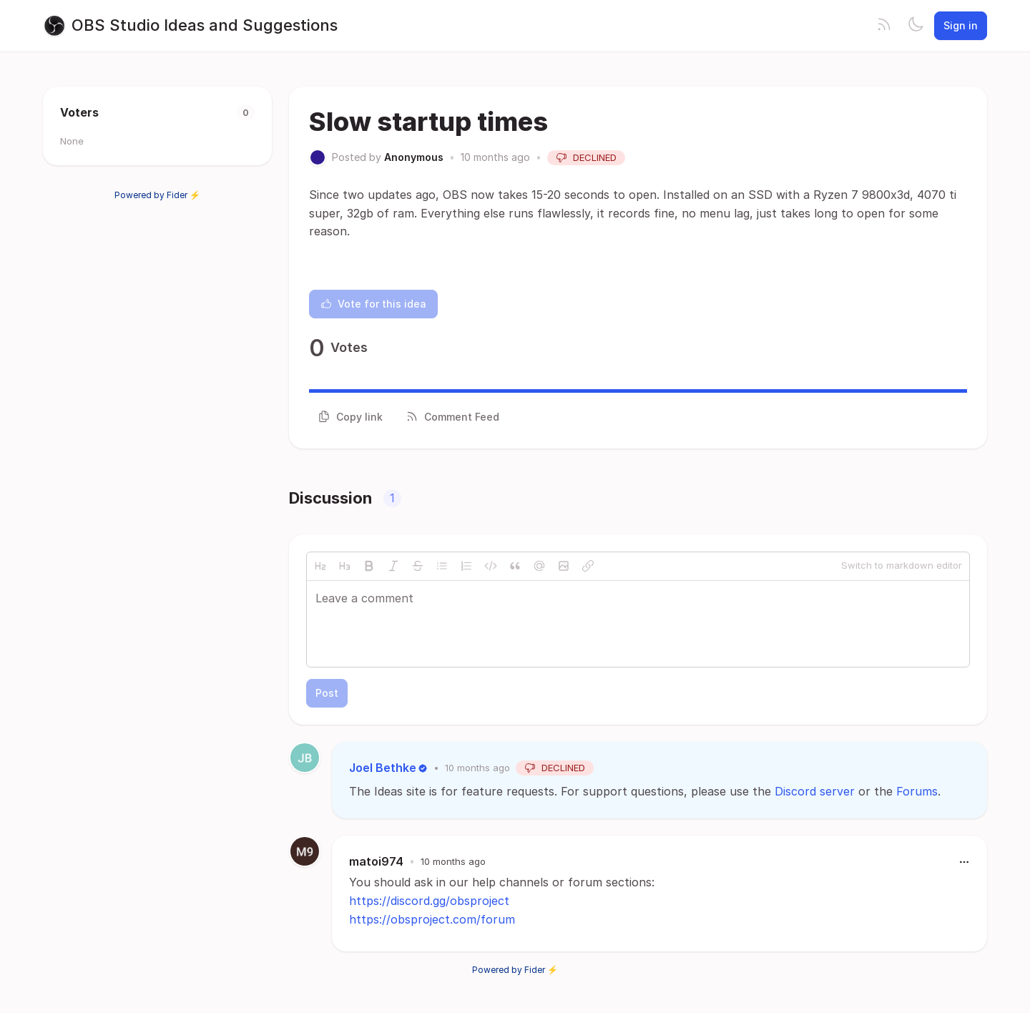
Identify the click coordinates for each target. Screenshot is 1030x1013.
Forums (917, 791)
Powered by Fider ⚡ (157, 195)
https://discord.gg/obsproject (429, 901)
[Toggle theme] (915, 25)
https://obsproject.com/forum (432, 919)
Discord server (815, 791)
